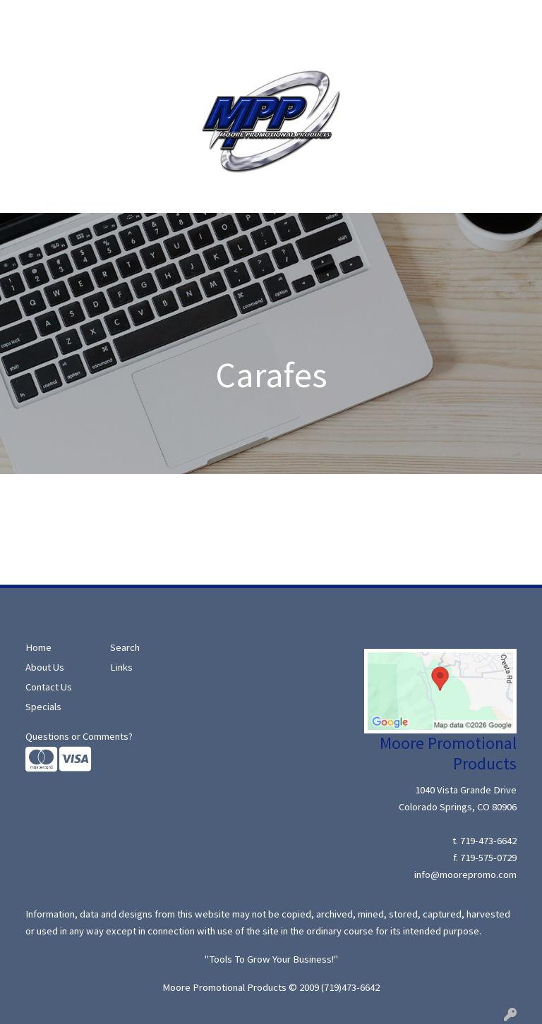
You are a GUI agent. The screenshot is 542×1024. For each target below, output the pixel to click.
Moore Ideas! (44, 46)
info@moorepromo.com (465, 874)
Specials (168, 15)
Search (123, 15)
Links (121, 667)
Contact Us (111, 46)
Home (28, 15)
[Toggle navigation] (22, 197)
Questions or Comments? (79, 736)
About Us (75, 15)
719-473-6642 (488, 840)
